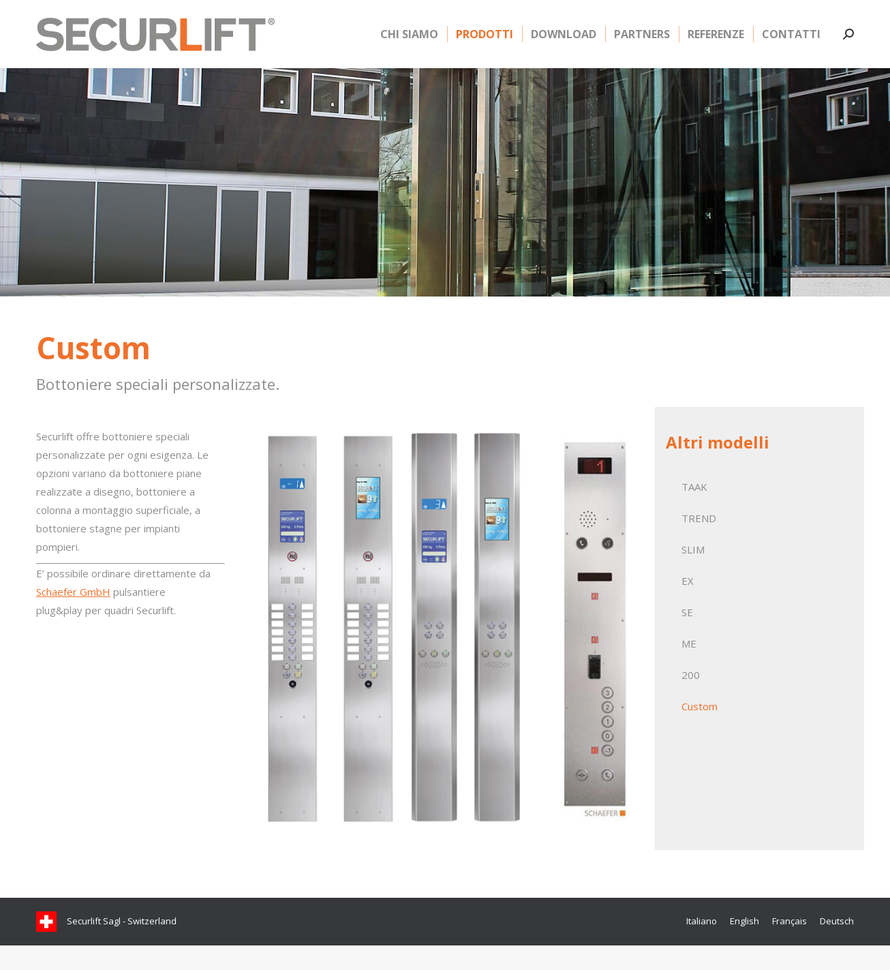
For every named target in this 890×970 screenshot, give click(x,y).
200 (690, 699)
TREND (698, 542)
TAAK (694, 511)
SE (687, 636)
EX (687, 605)
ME (688, 668)
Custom (699, 731)
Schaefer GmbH (73, 616)
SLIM (693, 574)
